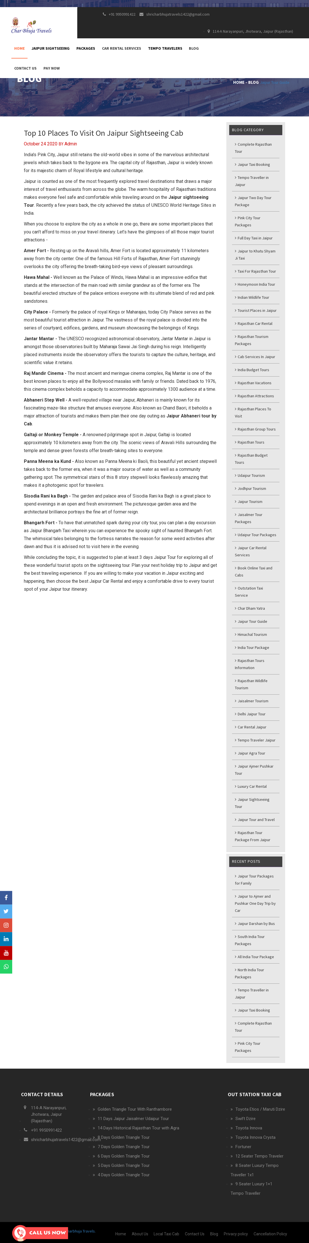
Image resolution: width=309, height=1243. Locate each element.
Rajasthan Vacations (253, 382)
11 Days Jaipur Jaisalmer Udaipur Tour (133, 1118)
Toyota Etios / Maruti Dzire (260, 1109)
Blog (194, 48)
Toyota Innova (248, 1128)
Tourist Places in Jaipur (256, 310)
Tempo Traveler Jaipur (255, 740)
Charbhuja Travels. (80, 1231)
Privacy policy (236, 1234)
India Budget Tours (252, 369)
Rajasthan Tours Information (249, 664)
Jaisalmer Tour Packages (248, 518)
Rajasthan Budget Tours (251, 459)
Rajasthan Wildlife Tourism (251, 684)
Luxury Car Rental (251, 786)
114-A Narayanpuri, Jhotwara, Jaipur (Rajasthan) (250, 31)
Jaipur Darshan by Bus (255, 923)
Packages (85, 48)
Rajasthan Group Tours (255, 429)
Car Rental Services (121, 48)
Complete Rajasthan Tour (253, 148)
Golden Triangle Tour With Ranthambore (135, 1109)
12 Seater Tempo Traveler (259, 1156)
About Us (140, 1234)
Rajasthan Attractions (254, 395)
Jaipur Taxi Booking (252, 164)
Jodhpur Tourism (250, 488)
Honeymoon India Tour (255, 284)
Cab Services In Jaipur (255, 356)
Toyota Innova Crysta (255, 1137)
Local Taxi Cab (166, 1234)
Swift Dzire (245, 1118)
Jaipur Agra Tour (250, 753)
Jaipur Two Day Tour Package (253, 201)
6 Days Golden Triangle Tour (124, 1156)
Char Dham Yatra (250, 608)
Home (19, 48)
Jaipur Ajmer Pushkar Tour (254, 770)
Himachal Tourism (251, 634)
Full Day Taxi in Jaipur (254, 238)
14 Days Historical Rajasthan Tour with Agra (138, 1128)
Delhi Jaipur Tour (250, 713)
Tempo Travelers (165, 48)
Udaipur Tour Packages (255, 534)
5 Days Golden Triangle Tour (124, 1165)
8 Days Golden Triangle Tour (124, 1137)
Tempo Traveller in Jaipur (252, 181)
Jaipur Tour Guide (274, 82)
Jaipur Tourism (248, 501)
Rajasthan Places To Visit (253, 412)
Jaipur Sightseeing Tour (252, 803)
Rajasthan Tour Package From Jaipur (252, 836)
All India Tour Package (254, 956)
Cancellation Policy (270, 1234)
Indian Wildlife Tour (252, 297)
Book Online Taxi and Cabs (253, 571)
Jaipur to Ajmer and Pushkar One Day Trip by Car (255, 903)
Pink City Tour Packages (247, 221)
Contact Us (25, 68)
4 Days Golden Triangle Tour (124, 1174)
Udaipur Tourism (250, 475)
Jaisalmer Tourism (251, 700)
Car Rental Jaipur (250, 727)
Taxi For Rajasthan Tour (255, 271)
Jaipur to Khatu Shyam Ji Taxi (255, 254)
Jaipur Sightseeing (51, 48)
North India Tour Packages (249, 973)
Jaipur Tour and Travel (255, 819)
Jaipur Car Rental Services (250, 551)
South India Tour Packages (250, 940)
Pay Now (51, 68)
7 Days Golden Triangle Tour (124, 1146)
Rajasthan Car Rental (253, 323)
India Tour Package (252, 647)
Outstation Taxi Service (249, 592)
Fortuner (243, 1146)
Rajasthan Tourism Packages (251, 340)
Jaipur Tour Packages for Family (254, 880)
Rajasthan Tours (249, 442)
